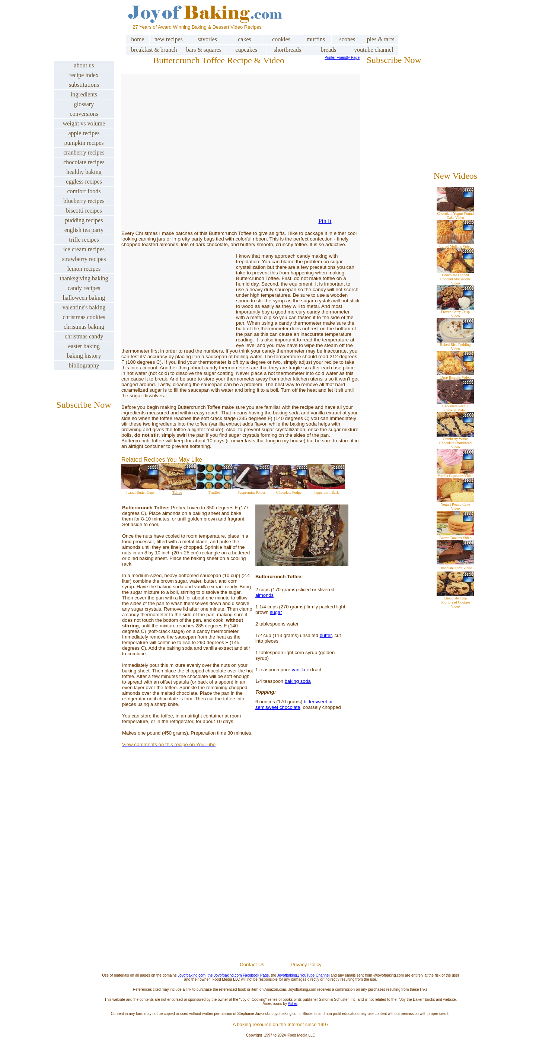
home (137, 39)
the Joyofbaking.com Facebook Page (238, 975)
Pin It (324, 221)
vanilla (299, 669)
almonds (264, 595)
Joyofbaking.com (191, 975)
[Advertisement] (281, 872)
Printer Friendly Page (342, 57)
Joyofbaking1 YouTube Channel (303, 975)
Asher (292, 1004)
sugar (276, 612)
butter (326, 635)
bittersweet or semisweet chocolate (294, 704)
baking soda (298, 681)
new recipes (168, 39)
